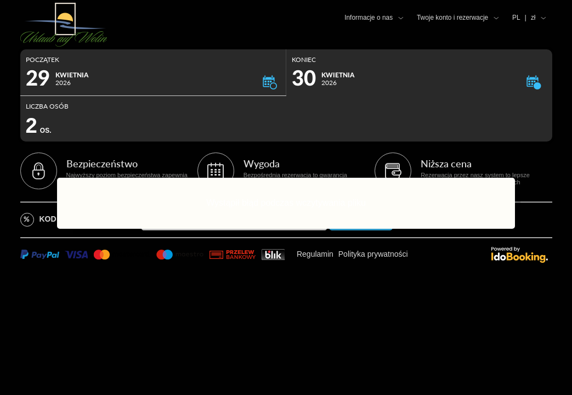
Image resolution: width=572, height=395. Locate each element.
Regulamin (315, 254)
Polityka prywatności (373, 254)
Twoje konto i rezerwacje (452, 17)
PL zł (523, 17)
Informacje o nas (368, 17)
